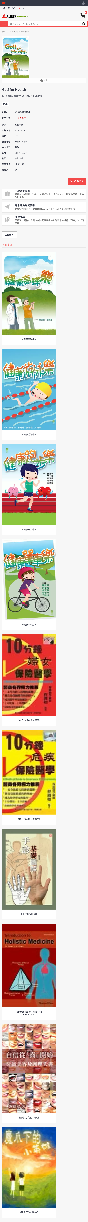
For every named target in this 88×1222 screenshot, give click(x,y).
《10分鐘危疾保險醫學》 (29, 819)
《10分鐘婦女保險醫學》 (29, 720)
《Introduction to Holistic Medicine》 (29, 1013)
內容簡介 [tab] (9, 235)
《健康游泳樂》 (29, 434)
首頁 (4, 31)
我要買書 (13, 31)
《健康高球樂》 (29, 339)
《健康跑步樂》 (29, 529)
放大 (44, 80)
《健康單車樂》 (29, 624)
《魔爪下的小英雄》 (29, 1212)
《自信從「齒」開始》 (29, 1117)
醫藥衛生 (25, 31)
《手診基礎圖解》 (29, 914)
